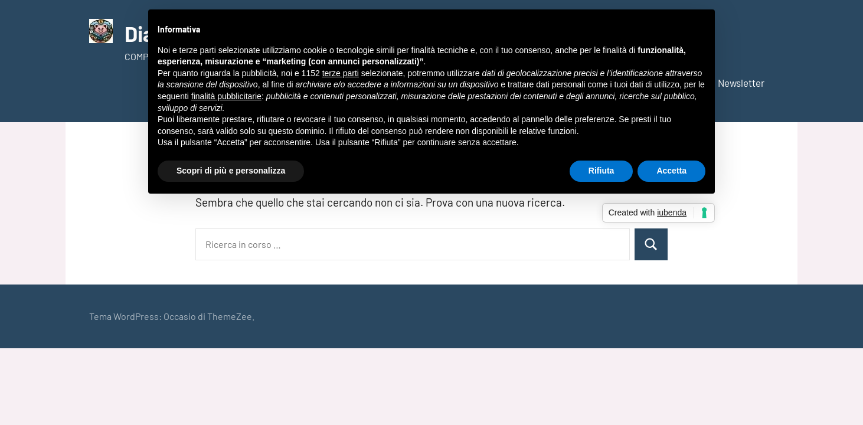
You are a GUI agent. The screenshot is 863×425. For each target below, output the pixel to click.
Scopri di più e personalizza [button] (230, 170)
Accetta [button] (671, 170)
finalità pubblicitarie (226, 96)
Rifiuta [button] (601, 170)
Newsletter (741, 83)
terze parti (340, 73)
